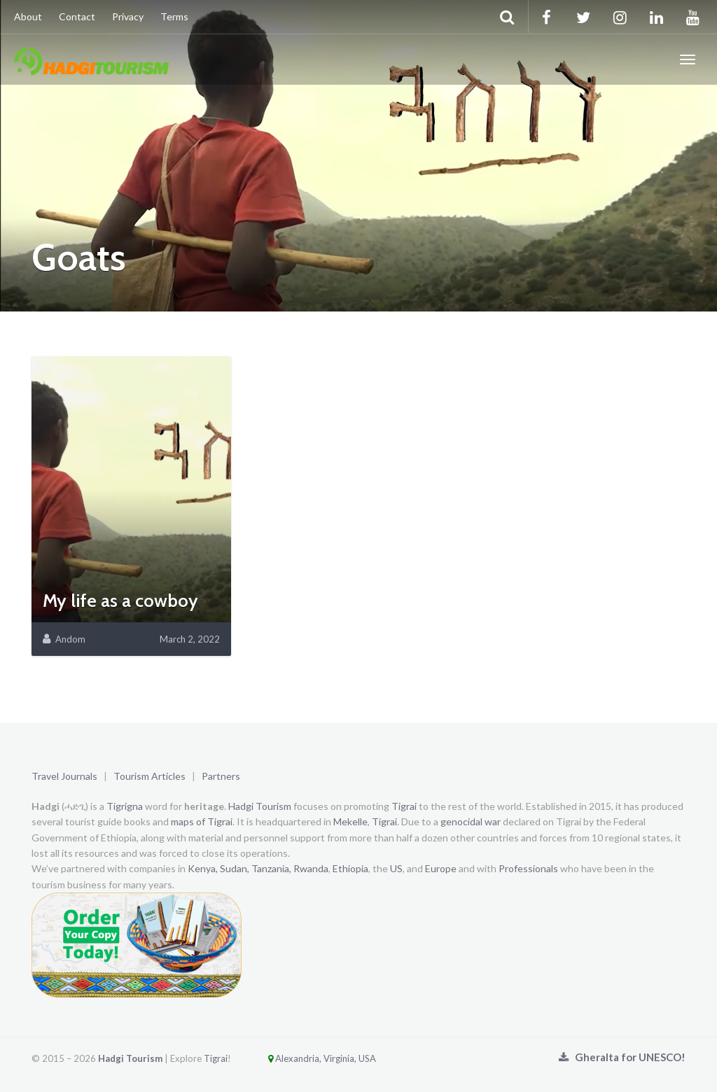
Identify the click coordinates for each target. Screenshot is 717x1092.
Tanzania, (271, 868)
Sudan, (234, 868)
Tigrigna (124, 806)
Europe (441, 868)
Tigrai (404, 806)
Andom (70, 639)
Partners (221, 776)
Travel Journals (64, 776)
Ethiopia (350, 868)
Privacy (128, 16)
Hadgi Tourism (259, 806)
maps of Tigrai (201, 821)
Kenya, (203, 868)
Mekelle (350, 821)
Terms (174, 16)
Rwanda (310, 868)
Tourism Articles (149, 776)
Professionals (528, 868)
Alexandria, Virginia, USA (304, 1058)
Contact (77, 16)
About (28, 16)
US (396, 868)
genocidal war (470, 821)
